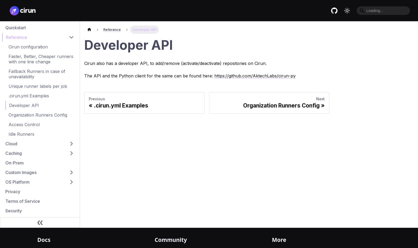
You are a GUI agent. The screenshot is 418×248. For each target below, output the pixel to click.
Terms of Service (22, 201)
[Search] (383, 10)
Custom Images (21, 172)
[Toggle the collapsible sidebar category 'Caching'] (71, 153)
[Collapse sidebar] (40, 222)
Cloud (11, 143)
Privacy (12, 191)
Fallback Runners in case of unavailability (37, 74)
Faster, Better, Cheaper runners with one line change (41, 59)
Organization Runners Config (38, 115)
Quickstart (15, 27)
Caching (13, 153)
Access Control (24, 124)
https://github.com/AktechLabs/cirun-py (255, 75)
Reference (16, 37)
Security (13, 210)
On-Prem (14, 163)
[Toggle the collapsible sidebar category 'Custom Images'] (71, 172)
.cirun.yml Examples (29, 95)
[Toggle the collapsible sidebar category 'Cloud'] (71, 143)
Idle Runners (21, 134)
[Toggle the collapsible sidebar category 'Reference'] (71, 37)
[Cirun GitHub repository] (334, 10)
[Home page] (89, 30)
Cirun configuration (28, 46)
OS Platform (17, 182)
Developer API (24, 105)
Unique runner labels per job (38, 86)
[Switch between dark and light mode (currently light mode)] (347, 10)
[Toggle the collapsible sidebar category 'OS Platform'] (71, 182)
